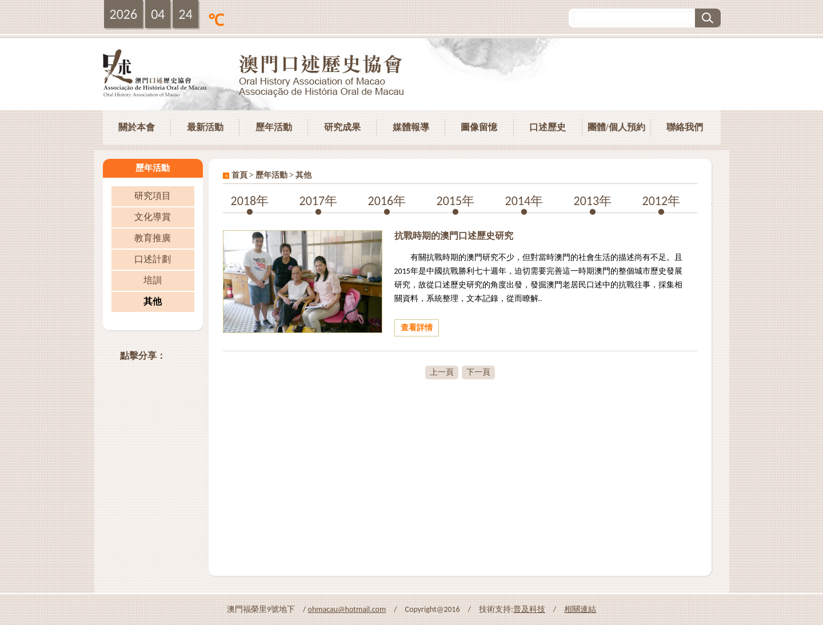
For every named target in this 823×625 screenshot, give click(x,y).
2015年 (456, 201)
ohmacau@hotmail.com (347, 609)
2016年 (387, 201)
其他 (152, 301)
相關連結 (580, 609)
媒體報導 (411, 127)
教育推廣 (152, 238)
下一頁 (478, 372)
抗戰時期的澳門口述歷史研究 (453, 235)
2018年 (250, 201)
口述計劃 (152, 259)
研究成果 (342, 127)
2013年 (593, 201)
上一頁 (442, 372)
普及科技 (529, 609)
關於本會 (136, 127)
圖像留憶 (479, 127)
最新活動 (205, 127)
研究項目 (152, 195)
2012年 (661, 201)
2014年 (524, 201)
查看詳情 (417, 327)
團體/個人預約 (616, 127)
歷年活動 (273, 127)
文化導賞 (152, 216)
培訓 (152, 280)
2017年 (318, 201)
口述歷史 (547, 127)
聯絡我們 (684, 127)
